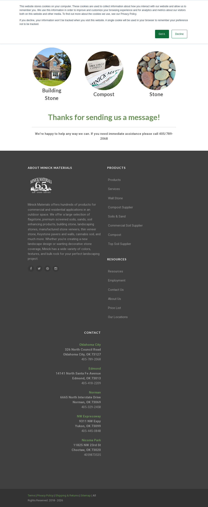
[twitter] (39, 268)
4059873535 (92, 455)
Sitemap (86, 495)
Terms (31, 495)
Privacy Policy (45, 495)
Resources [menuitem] (115, 271)
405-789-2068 (91, 359)
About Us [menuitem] (114, 299)
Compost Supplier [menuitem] (120, 207)
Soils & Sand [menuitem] (117, 216)
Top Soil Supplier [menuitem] (119, 244)
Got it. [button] (162, 34)
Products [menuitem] (114, 180)
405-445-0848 (91, 431)
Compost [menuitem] (114, 235)
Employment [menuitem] (116, 280)
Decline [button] (179, 34)
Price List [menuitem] (114, 308)
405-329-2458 (91, 407)
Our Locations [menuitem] (118, 317)
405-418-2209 (91, 383)
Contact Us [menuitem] (116, 290)
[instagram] (56, 268)
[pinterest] (47, 268)
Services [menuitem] (114, 189)
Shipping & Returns (67, 495)
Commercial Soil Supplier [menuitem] (125, 225)
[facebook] (31, 268)
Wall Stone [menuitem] (115, 198)
